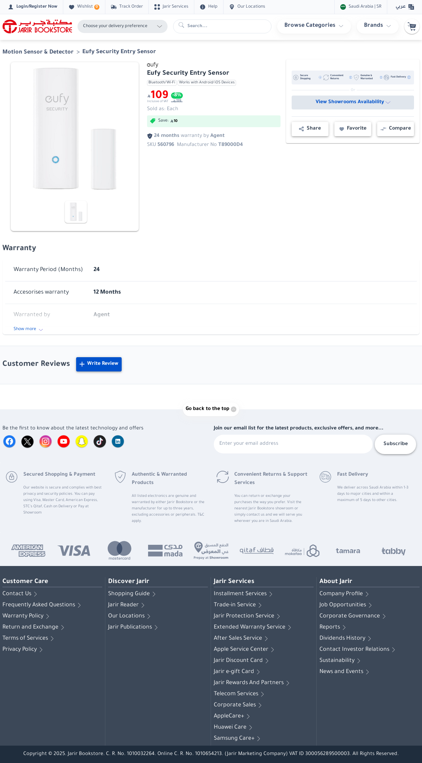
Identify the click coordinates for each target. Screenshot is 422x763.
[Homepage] (37, 26)
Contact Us (21, 594)
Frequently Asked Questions (42, 605)
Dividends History (346, 638)
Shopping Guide (133, 594)
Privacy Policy (23, 650)
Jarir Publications (134, 627)
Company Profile (345, 594)
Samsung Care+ (238, 739)
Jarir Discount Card (242, 661)
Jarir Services (234, 582)
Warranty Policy (27, 616)
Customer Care (25, 582)
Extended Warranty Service (254, 627)
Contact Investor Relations (358, 650)
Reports (333, 627)
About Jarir (335, 582)
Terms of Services (29, 638)
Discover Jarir (128, 582)
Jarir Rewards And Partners (253, 683)
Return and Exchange (34, 627)
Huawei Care (234, 727)
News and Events (345, 672)
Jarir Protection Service (248, 616)
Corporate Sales (239, 705)
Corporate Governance (353, 616)
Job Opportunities (346, 605)
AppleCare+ (233, 716)
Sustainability (341, 661)
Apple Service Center (245, 650)
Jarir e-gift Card (238, 672)
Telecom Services (240, 694)
